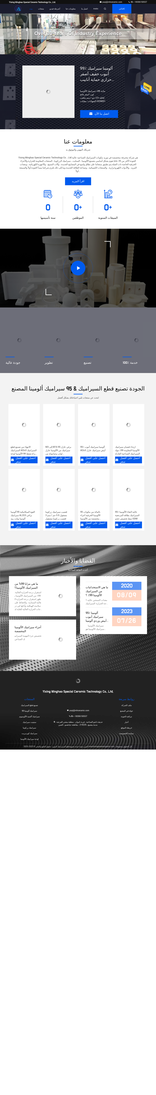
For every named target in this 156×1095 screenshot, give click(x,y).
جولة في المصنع (126, 711)
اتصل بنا (84, 9)
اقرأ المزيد (78, 181)
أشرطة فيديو (55, 9)
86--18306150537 (137, 2)
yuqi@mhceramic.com (111, 2)
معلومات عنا (71, 9)
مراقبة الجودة (126, 716)
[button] (8, 31)
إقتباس (122, 9)
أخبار (127, 722)
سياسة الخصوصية (126, 733)
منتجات (41, 9)
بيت (31, 9)
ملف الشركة (126, 705)
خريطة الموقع (126, 728)
